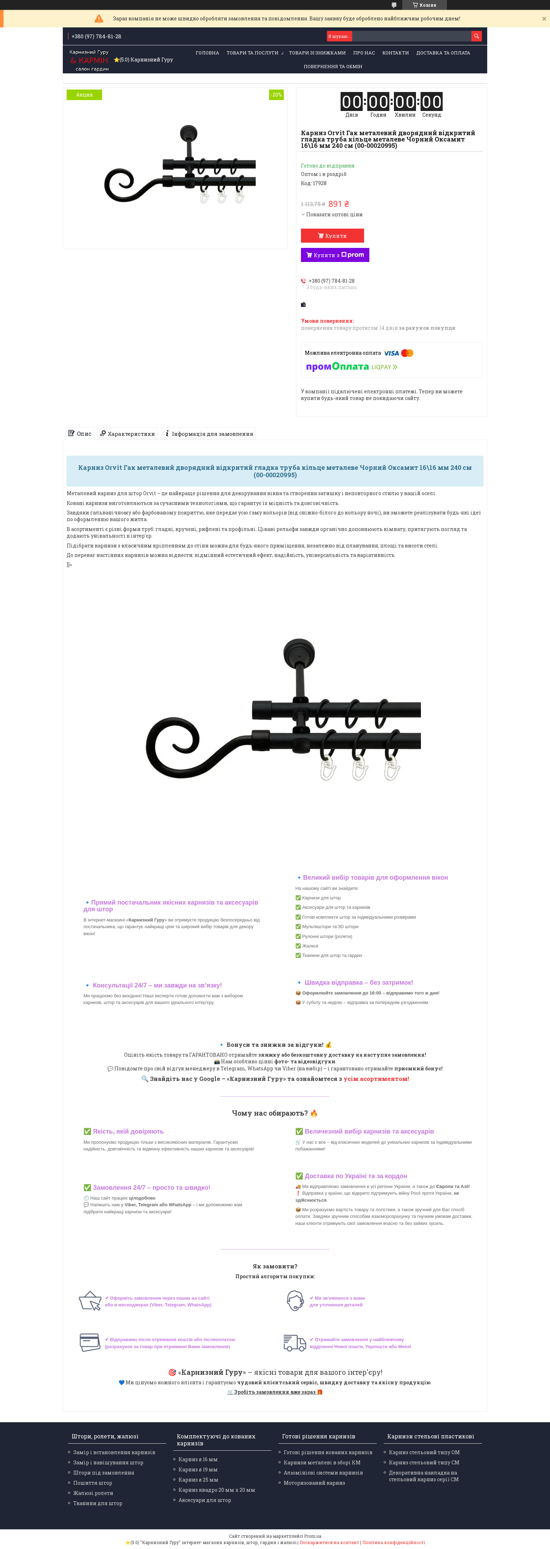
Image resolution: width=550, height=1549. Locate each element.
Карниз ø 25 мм (199, 1479)
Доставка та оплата (443, 53)
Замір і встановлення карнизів (114, 1452)
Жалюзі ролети (93, 1493)
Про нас (364, 53)
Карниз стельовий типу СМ (424, 1462)
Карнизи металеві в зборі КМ (322, 1462)
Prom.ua (312, 1536)
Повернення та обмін (333, 66)
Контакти (395, 53)
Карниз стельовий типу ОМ (424, 1452)
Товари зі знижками (317, 53)
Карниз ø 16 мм (198, 1459)
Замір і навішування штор (108, 1462)
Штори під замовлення (103, 1472)
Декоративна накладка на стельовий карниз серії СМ (424, 1476)
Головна (207, 53)
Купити (336, 235)
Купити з (339, 254)
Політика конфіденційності (393, 1542)
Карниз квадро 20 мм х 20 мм (217, 1489)
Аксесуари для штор (205, 1500)
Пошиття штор (92, 1482)
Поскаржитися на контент (329, 1542)
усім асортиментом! (376, 1079)
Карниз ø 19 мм (198, 1469)
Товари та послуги (253, 53)
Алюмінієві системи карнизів (323, 1472)
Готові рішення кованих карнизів (328, 1452)
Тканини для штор (97, 1503)
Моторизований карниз (314, 1482)
